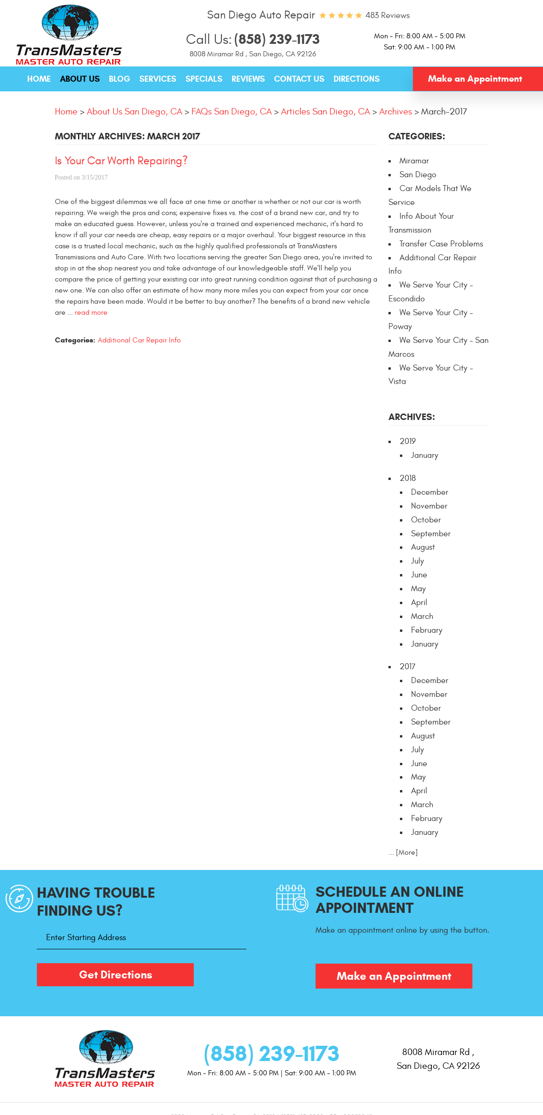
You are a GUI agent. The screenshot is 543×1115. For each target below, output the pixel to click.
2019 (408, 441)
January (424, 455)
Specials (203, 79)
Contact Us (299, 79)
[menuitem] (39, 79)
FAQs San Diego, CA (231, 111)
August (423, 547)
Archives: (411, 417)
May (418, 588)
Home (39, 79)
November (429, 506)
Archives (395, 111)
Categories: (416, 136)
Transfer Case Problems (441, 244)
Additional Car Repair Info (139, 340)
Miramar (414, 161)
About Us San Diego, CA (134, 111)
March (422, 616)
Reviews (248, 79)
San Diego (418, 175)
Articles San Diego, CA (325, 111)
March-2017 (444, 111)
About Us (80, 79)
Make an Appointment (475, 78)
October (426, 520)
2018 (408, 478)
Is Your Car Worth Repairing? (121, 161)
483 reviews (387, 15)
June (419, 575)
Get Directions (115, 975)
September (431, 534)
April (419, 602)
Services (157, 79)
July (417, 561)
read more (91, 312)
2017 (408, 666)
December (429, 492)
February (426, 630)
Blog (119, 79)
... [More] (403, 852)
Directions (357, 79)
